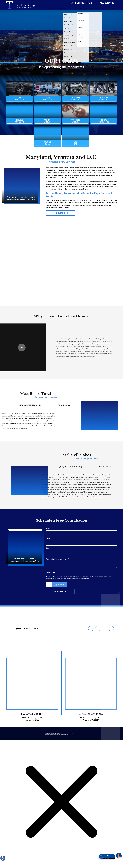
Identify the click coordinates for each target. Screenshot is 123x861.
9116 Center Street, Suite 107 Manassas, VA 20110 (32, 719)
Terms (57, 585)
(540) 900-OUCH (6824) (82, 5)
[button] (7, 271)
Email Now (84, 405)
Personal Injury (70, 10)
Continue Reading (60, 213)
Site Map (73, 733)
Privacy (54, 585)
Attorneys (58, 10)
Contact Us (111, 10)
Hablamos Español (106, 5)
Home (51, 10)
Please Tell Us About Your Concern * (57, 559)
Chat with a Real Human (107, 857)
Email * (48, 548)
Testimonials (95, 10)
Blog (103, 10)
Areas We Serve (83, 10)
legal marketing (56, 734)
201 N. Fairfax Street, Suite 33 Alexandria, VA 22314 (91, 719)
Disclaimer (80, 733)
